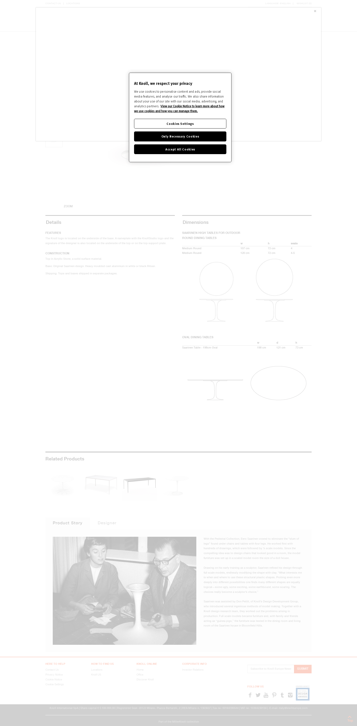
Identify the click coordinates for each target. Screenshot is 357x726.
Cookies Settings (180, 123)
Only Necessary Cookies (180, 136)
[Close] (315, 12)
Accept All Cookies (180, 149)
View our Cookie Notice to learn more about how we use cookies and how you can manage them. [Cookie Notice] (179, 108)
